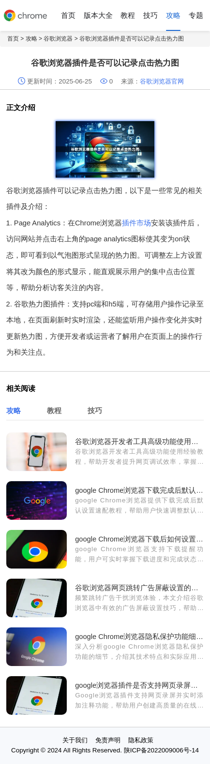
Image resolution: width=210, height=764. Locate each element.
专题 (196, 15)
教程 (127, 15)
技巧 (150, 15)
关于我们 (75, 740)
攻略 (173, 15)
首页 (68, 15)
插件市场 (136, 223)
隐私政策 (140, 740)
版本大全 (98, 15)
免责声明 (107, 740)
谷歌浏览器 (58, 38)
